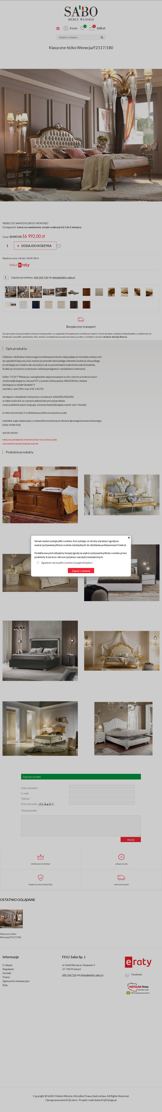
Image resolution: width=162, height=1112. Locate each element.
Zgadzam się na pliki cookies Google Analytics (67, 562)
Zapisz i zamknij (81, 570)
